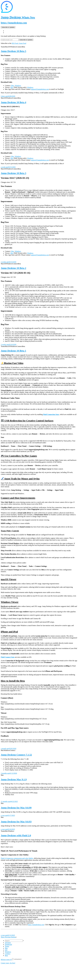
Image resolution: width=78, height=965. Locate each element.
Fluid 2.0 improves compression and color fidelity (17, 858)
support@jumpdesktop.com (40, 89)
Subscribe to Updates (8, 27)
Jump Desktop (18, 17)
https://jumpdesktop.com (14, 22)
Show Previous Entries (8, 937)
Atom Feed (22, 43)
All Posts (8, 943)
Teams (7, 946)
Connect (7, 954)
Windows (18, 85)
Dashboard (8, 944)
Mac (12, 85)
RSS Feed (15, 43)
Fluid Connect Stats (8, 657)
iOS (6, 950)
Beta (6, 955)
